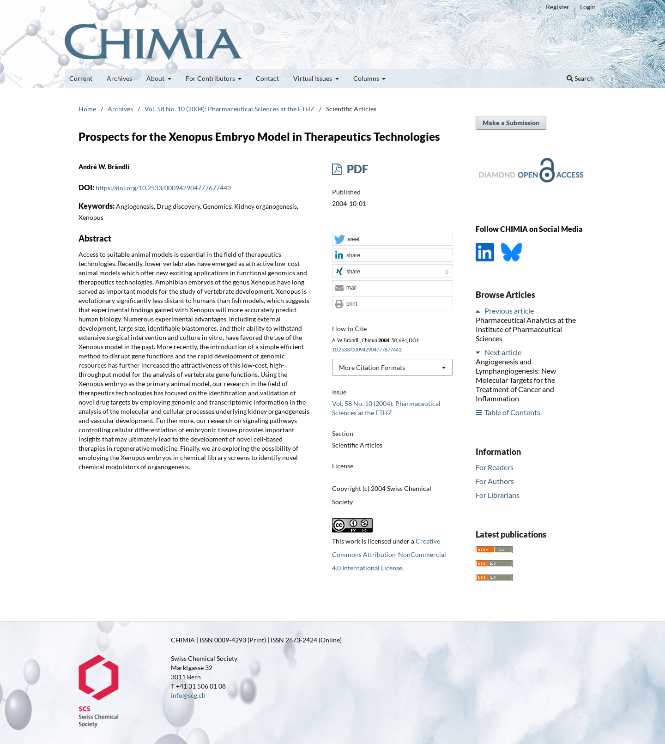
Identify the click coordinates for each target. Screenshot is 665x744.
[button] (392, 239)
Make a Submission (511, 123)
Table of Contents (512, 412)
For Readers (495, 467)
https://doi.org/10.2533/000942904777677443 (163, 188)
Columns (367, 78)
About (156, 78)
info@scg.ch (188, 695)
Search (580, 78)
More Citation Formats (372, 367)
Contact (267, 78)
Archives (119, 78)
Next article (502, 352)
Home (87, 109)
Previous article (509, 310)
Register (557, 7)
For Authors (495, 481)
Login (588, 7)
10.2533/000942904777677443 (366, 349)
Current (80, 78)
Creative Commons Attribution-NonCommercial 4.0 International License (389, 554)
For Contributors (211, 78)
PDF (356, 168)
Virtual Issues (313, 78)
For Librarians (498, 494)
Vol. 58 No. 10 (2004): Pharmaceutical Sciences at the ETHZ (229, 109)
